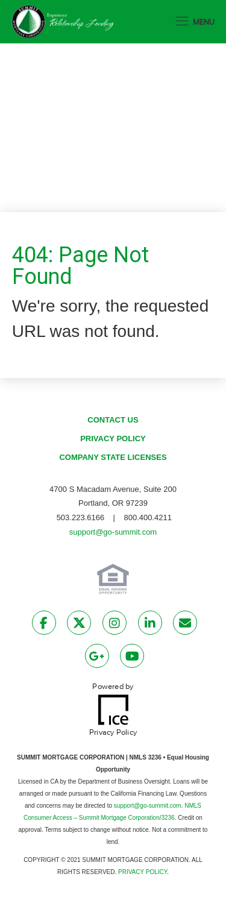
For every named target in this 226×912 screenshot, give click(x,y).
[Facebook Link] (44, 624)
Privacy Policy (113, 438)
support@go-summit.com (113, 531)
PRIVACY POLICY (142, 872)
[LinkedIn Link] (150, 624)
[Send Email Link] (185, 624)
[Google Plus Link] (97, 657)
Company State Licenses (112, 457)
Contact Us (112, 419)
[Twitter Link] (79, 624)
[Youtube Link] (132, 657)
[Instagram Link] (114, 624)
